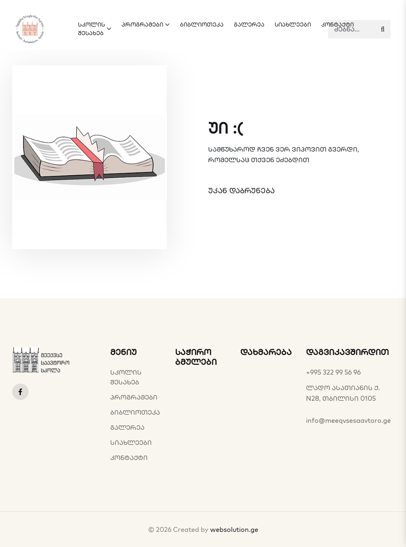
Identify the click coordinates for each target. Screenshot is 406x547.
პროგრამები (134, 397)
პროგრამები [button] (146, 24)
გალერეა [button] (249, 24)
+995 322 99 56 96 (333, 372)
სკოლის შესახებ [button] (94, 29)
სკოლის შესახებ (126, 377)
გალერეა (127, 427)
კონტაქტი (129, 457)
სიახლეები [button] (293, 24)
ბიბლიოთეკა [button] (202, 24)
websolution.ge (234, 529)
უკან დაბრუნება (241, 190)
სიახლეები (131, 442)
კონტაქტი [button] (337, 24)
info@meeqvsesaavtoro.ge (348, 420)
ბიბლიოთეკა (135, 412)
